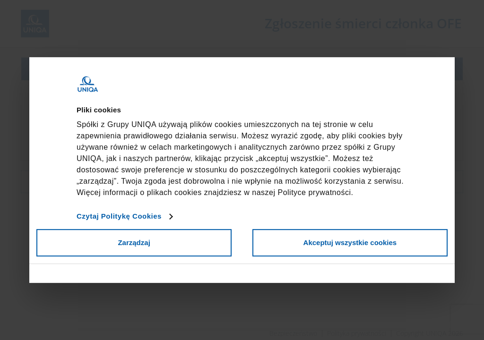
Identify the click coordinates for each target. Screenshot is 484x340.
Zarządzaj (134, 242)
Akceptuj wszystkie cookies (350, 242)
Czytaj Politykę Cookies (119, 216)
